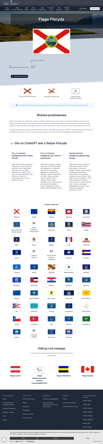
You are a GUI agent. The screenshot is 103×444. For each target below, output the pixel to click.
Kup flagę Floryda (19, 76)
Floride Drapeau (87, 412)
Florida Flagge (87, 400)
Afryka (5, 399)
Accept (55, 438)
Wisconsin (51, 337)
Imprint (94, 441)
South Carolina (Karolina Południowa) (51, 257)
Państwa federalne (28, 399)
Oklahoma (34, 311)
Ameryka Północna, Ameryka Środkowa (9, 403)
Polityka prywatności (69, 403)
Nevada (16, 298)
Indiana (51, 245)
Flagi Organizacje (42, 8)
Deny (23, 438)
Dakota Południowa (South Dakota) (34, 229)
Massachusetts (69, 272)
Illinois (34, 245)
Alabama (16, 217)
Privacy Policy (98, 441)
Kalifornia (86, 245)
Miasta (25, 403)
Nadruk (65, 399)
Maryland (51, 272)
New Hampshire (34, 298)
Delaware (51, 230)
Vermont (69, 324)
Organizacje (26, 410)
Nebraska (86, 285)
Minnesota (16, 285)
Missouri (51, 285)
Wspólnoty (26, 406)
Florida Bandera (88, 408)
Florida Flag (86, 404)
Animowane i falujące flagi (51, 96)
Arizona (51, 217)
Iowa (68, 245)
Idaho (16, 245)
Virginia (16, 337)
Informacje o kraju (67, 8)
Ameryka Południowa (9, 408)
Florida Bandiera (88, 416)
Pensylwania (69, 311)
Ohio (16, 311)
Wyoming (69, 337)
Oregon (51, 311)
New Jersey (51, 298)
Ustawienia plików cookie (70, 406)
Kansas (17, 258)
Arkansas (69, 217)
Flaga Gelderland (63, 376)
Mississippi (34, 285)
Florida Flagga (87, 427)
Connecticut (86, 217)
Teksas (17, 324)
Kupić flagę (94, 8)
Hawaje (86, 230)
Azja (4, 416)
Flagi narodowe (7, 8)
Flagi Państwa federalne (17, 8)
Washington (86, 324)
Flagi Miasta (27, 8)
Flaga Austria (15, 376)
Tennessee (34, 324)
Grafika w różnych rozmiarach (27, 96)
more (87, 438)
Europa (5, 420)
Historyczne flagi (50, 8)
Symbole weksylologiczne (50, 399)
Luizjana (16, 272)
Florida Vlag (86, 423)
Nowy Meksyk (86, 298)
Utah (51, 324)
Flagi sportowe (59, 8)
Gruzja (69, 230)
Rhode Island (86, 311)
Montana (69, 285)
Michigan (86, 272)
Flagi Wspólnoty (34, 8)
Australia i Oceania (8, 412)
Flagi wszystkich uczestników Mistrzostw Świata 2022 (50, 404)
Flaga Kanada (87, 376)
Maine (34, 272)
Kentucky (69, 258)
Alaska (34, 217)
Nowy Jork (69, 298)
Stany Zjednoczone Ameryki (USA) (18, 67)
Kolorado (86, 258)
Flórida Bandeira (88, 419)
